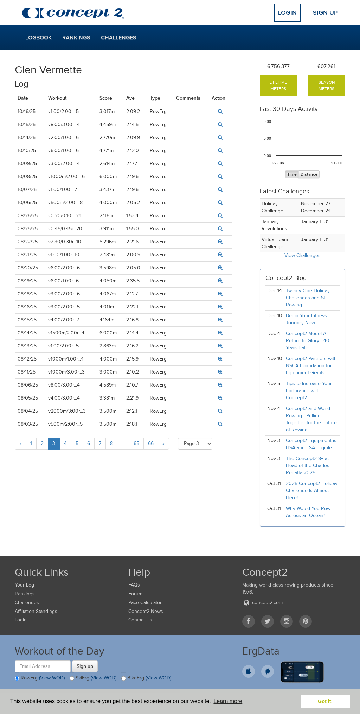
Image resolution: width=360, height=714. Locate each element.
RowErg (40, 678)
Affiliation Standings (36, 611)
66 (151, 443)
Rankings (76, 38)
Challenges (118, 38)
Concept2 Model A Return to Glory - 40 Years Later (307, 340)
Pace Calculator (145, 602)
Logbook (38, 38)
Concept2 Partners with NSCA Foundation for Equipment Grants (311, 365)
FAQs (134, 585)
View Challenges (302, 255)
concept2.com (262, 602)
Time (292, 174)
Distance (309, 174)
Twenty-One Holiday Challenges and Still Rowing (308, 297)
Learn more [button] (227, 701)
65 (136, 443)
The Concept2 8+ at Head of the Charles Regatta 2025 (307, 465)
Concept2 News (145, 611)
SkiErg (93, 678)
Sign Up (325, 12)
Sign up (85, 666)
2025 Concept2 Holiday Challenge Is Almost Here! (312, 490)
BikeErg (146, 678)
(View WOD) (52, 678)
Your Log (24, 585)
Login (287, 12)
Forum (135, 593)
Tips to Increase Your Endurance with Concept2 (309, 390)
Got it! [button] (325, 701)
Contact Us (140, 619)
